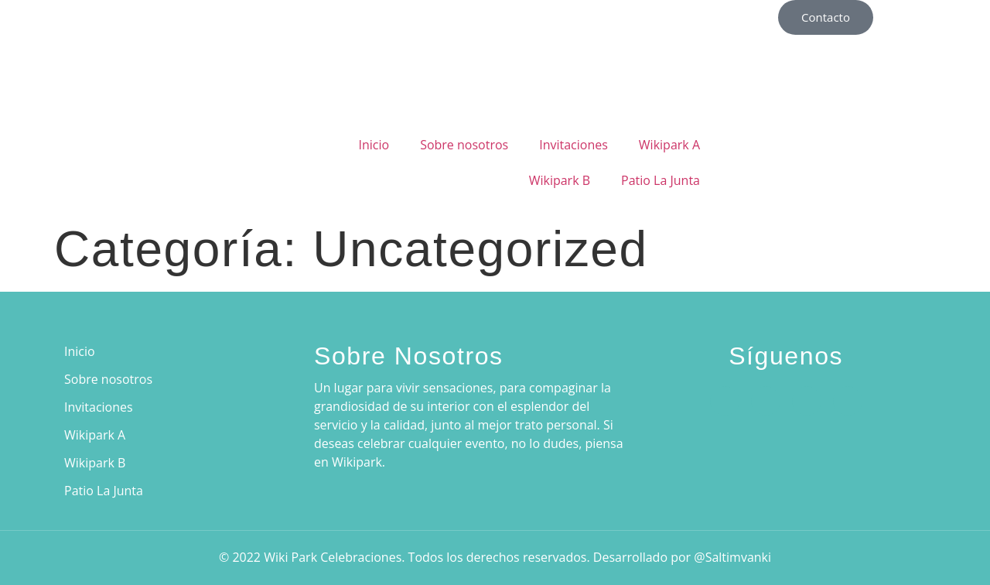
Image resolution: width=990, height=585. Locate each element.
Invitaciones (573, 144)
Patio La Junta (660, 180)
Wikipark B (559, 180)
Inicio (373, 144)
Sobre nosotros (464, 144)
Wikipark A (669, 144)
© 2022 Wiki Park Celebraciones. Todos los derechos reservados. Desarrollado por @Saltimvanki (495, 557)
